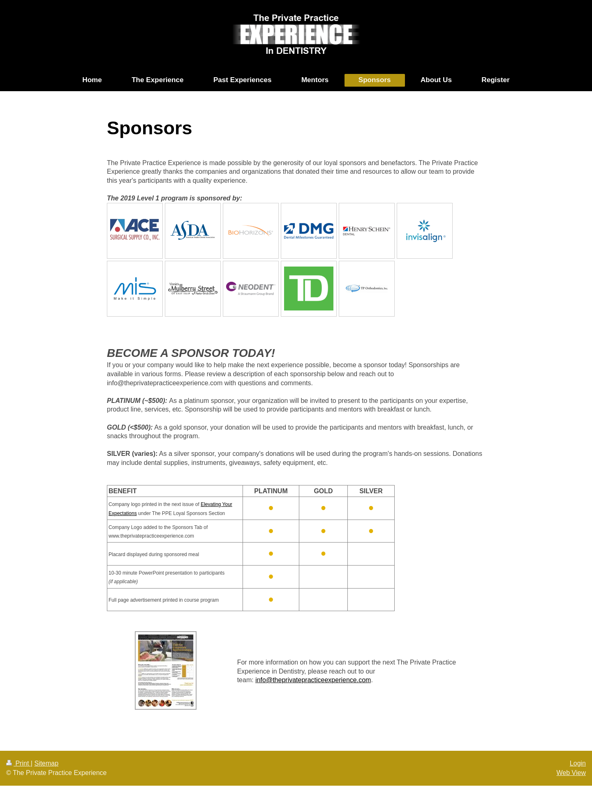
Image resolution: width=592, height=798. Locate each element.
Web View (571, 772)
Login (578, 763)
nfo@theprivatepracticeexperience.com (314, 679)
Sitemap (46, 763)
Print (18, 763)
